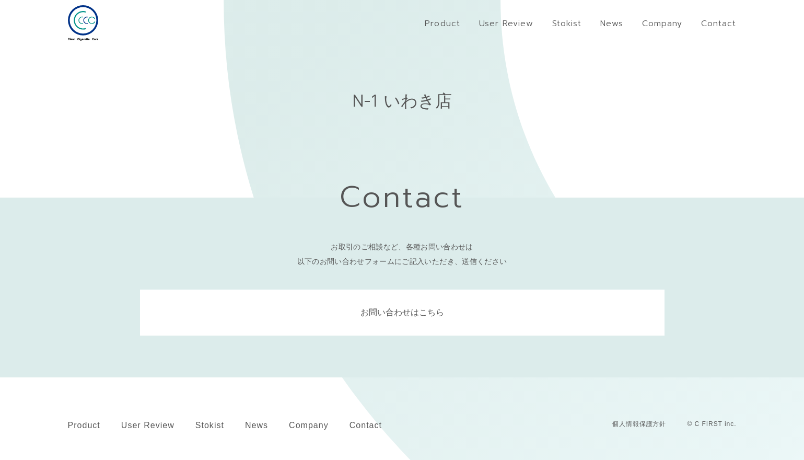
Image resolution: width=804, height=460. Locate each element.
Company (309, 425)
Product (84, 425)
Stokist (209, 425)
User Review (147, 425)
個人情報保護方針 (639, 424)
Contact (365, 425)
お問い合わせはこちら (402, 312)
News (256, 425)
